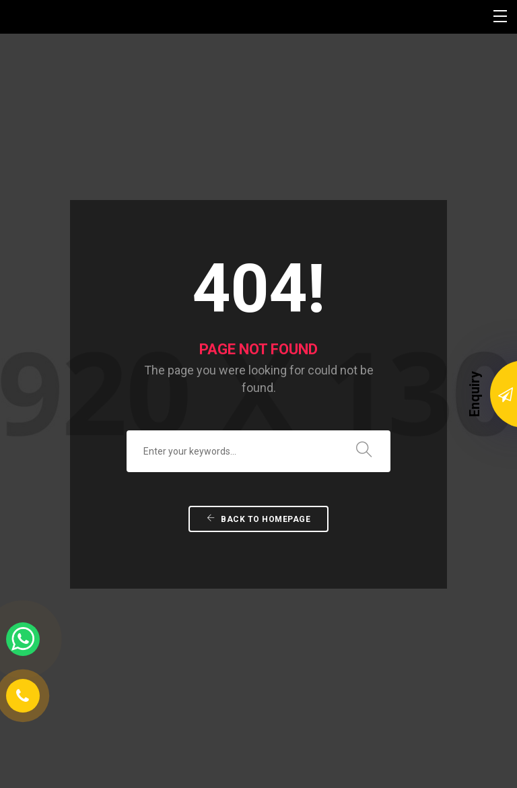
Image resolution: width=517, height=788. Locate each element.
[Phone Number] (23, 696)
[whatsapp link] (23, 639)
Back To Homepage (258, 454)
